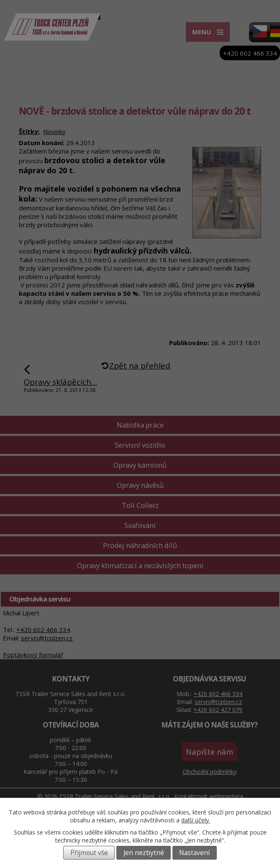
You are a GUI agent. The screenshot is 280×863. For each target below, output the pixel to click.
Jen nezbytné (143, 852)
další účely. (195, 820)
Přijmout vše (89, 852)
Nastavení (194, 852)
